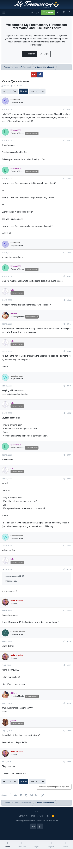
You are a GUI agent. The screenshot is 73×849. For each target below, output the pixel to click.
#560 (69, 762)
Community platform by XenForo (36, 821)
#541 (69, 109)
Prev (12, 91)
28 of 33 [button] (23, 91)
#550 (69, 413)
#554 (69, 569)
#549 (69, 386)
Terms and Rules (36, 816)
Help (47, 816)
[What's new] (64, 12)
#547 (69, 324)
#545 (69, 276)
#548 (69, 351)
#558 (69, 703)
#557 (69, 665)
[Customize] (58, 12)
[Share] (64, 109)
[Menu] (4, 12)
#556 (69, 641)
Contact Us (23, 816)
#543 (69, 179)
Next (34, 91)
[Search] (69, 12)
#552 (69, 479)
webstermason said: (13, 576)
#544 (69, 253)
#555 (69, 611)
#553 (69, 546)
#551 (69, 455)
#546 (69, 300)
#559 (69, 731)
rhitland (6, 86)
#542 (69, 140)
